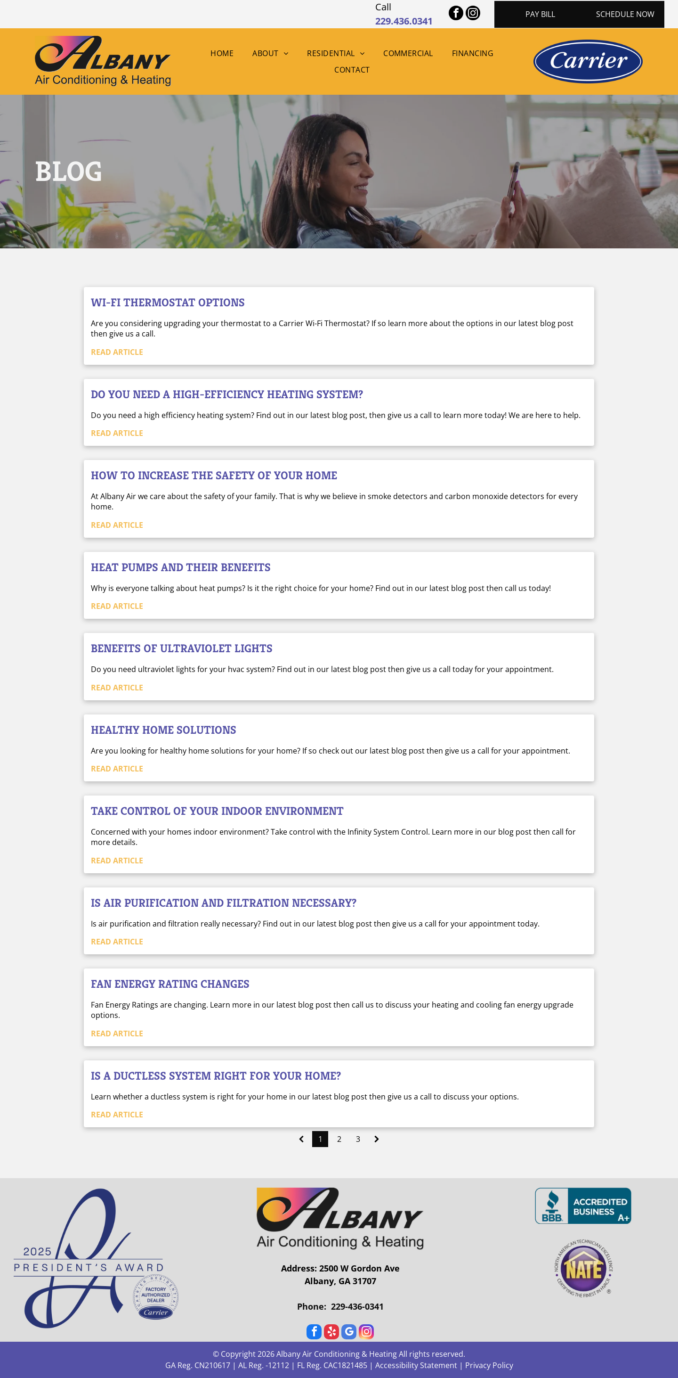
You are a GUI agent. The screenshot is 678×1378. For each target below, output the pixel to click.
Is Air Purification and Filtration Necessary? (223, 903)
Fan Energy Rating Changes (170, 984)
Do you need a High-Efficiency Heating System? (227, 394)
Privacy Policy (489, 1365)
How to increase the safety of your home (214, 475)
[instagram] (473, 14)
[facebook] (456, 14)
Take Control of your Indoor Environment (217, 811)
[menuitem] (222, 53)
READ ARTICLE (117, 352)
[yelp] (331, 1333)
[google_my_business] (348, 1333)
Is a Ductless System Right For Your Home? (216, 1076)
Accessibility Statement (416, 1365)
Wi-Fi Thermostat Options (168, 302)
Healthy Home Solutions (163, 730)
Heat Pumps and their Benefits (181, 567)
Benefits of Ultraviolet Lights (182, 648)
